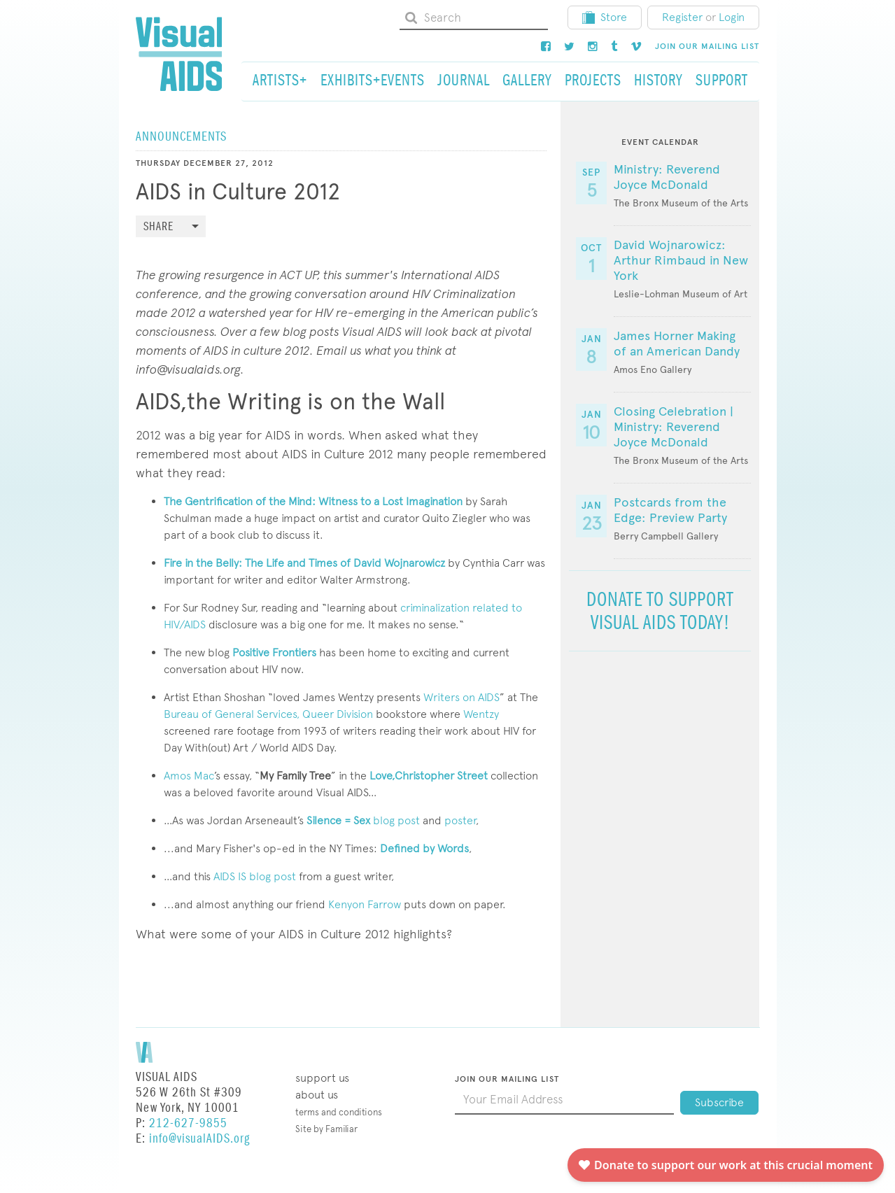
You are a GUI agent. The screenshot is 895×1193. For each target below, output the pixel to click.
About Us (316, 1094)
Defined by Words (424, 848)
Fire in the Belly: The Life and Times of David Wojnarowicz (306, 563)
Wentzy (481, 714)
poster (460, 820)
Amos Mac (189, 775)
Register (682, 17)
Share (158, 227)
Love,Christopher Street (428, 775)
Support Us (322, 1078)
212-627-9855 (188, 1123)
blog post (363, 820)
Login (732, 17)
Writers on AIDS (460, 697)
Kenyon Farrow (364, 904)
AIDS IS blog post (254, 876)
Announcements (181, 137)
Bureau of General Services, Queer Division (268, 714)
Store (604, 17)
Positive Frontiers (274, 652)
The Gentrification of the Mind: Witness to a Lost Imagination (313, 501)
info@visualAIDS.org (199, 1139)
